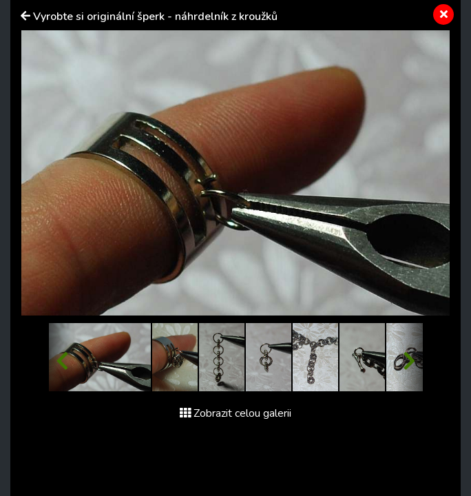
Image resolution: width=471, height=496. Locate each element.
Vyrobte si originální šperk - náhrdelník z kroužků (155, 16)
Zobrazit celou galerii (235, 413)
